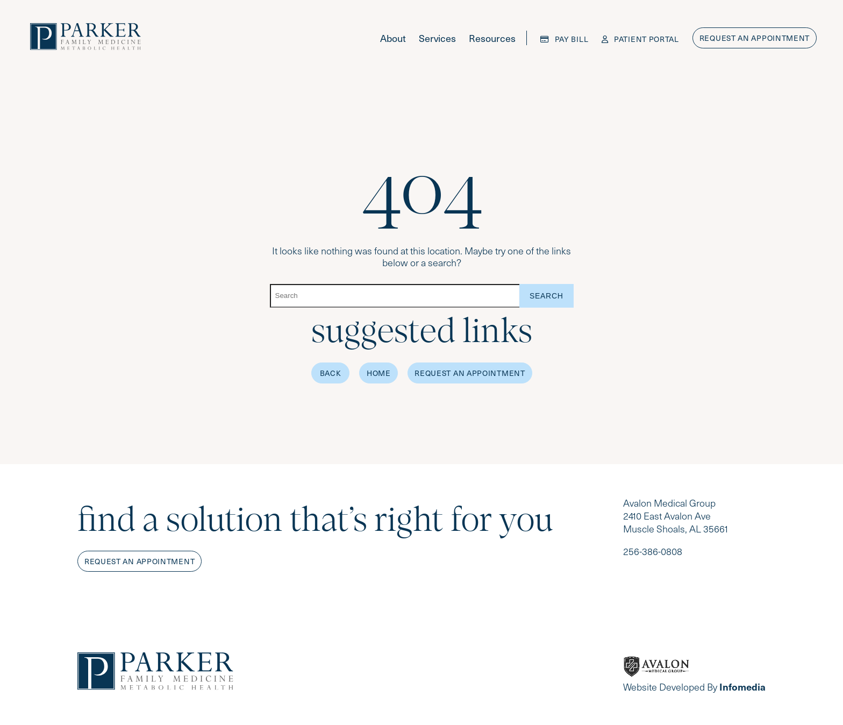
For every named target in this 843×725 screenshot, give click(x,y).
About (393, 38)
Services (437, 38)
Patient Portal (640, 39)
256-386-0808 (652, 551)
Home (379, 373)
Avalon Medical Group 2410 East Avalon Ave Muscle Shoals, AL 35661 (675, 515)
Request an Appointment (470, 373)
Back (330, 373)
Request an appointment (754, 38)
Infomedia (742, 686)
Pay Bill (564, 39)
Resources (492, 38)
